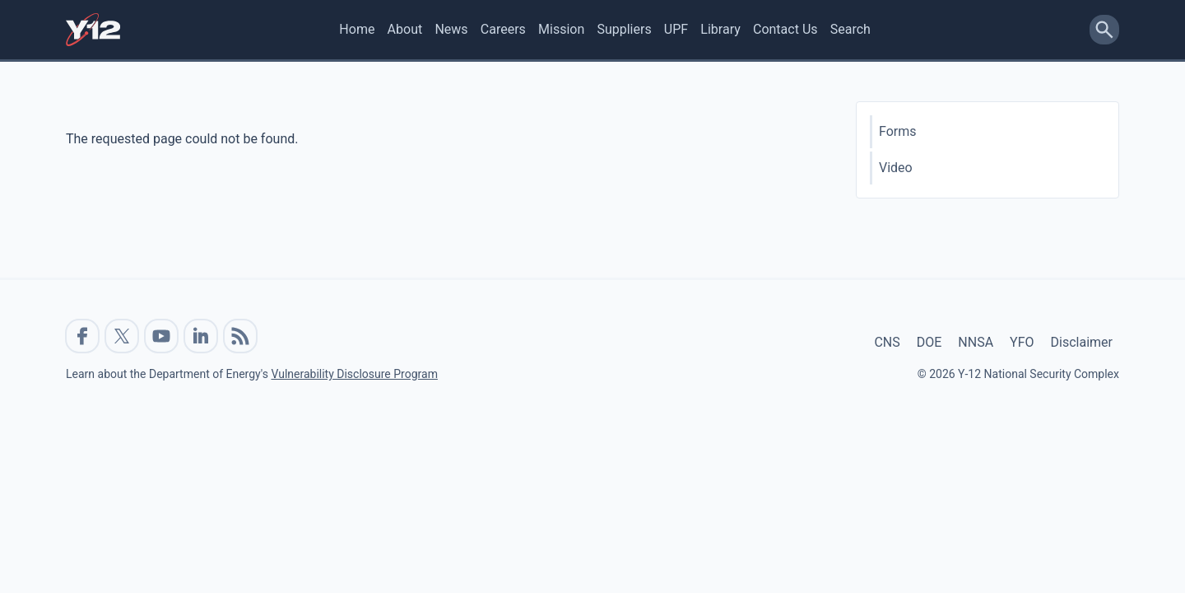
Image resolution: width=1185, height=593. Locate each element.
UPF (676, 29)
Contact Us (785, 29)
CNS (886, 342)
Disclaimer (1082, 342)
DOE (929, 342)
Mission (561, 29)
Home (356, 29)
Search (850, 29)
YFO (1022, 342)
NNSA (975, 342)
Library (720, 29)
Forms (898, 131)
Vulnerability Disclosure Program (354, 374)
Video (896, 167)
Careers (503, 29)
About (405, 29)
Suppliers (624, 29)
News (450, 29)
